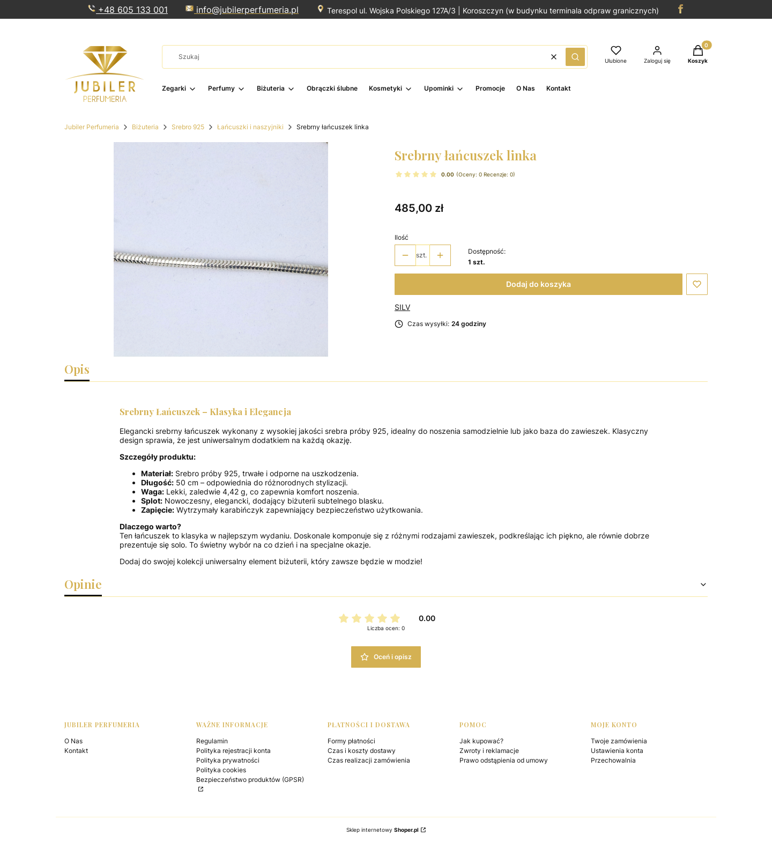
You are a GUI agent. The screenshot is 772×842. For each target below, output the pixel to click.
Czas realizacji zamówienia (369, 760)
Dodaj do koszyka (538, 284)
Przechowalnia (613, 760)
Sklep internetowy (382, 829)
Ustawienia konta (617, 751)
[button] (575, 57)
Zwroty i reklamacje (489, 751)
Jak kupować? (481, 741)
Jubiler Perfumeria (91, 127)
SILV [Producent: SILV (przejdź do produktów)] (402, 307)
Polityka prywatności (227, 760)
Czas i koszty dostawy (362, 751)
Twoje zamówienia (619, 741)
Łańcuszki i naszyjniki (250, 127)
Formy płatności (351, 741)
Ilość (402, 237)
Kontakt (76, 751)
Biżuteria (145, 127)
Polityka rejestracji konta (233, 751)
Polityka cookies (221, 770)
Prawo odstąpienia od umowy (503, 760)
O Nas (73, 741)
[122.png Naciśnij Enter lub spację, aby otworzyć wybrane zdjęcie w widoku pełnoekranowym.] (221, 249)
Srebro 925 (188, 127)
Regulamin (212, 741)
